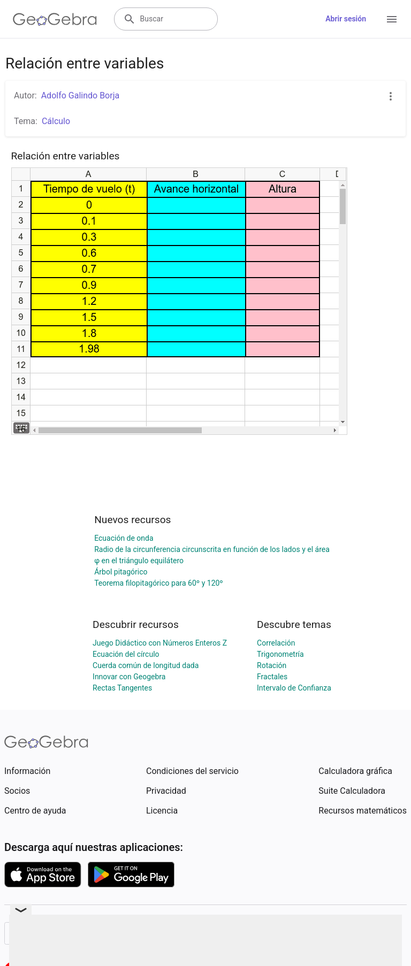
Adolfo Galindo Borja (80, 95)
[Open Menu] (391, 19)
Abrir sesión (345, 18)
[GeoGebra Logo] (55, 19)
